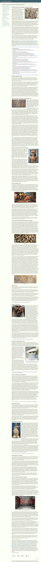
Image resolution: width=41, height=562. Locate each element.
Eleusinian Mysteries (5, 17)
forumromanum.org (14, 542)
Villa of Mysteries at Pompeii (6, 24)
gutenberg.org (25, 42)
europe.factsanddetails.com (26, 302)
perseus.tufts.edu (16, 42)
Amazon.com (29, 49)
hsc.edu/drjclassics (31, 43)
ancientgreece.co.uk (33, 42)
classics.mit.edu (14, 45)
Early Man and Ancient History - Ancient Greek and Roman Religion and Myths (29, 3)
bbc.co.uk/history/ (30, 41)
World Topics (17, 3)
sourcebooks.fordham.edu (19, 41)
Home (14, 3)
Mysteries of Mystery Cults (5, 8)
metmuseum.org (30, 25)
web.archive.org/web (27, 44)
